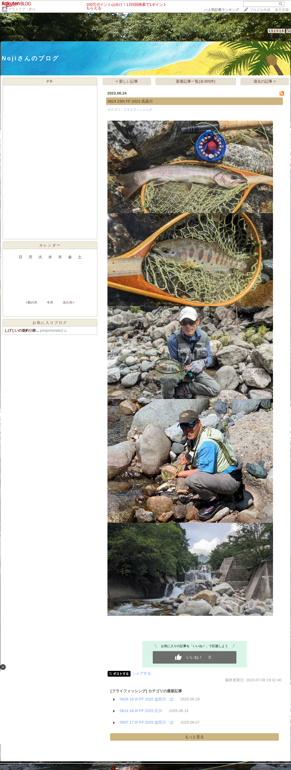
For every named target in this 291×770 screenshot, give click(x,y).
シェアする (141, 673)
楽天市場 (282, 10)
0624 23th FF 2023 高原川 (129, 101)
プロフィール (37, 37)
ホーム (7, 37)
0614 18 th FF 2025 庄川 (141, 711)
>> (221, 10)
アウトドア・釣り (22, 9)
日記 (20, 37)
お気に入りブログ (50, 323)
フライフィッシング (137, 109)
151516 (276, 31)
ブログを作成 (259, 10)
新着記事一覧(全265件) (195, 81)
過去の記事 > (265, 81)
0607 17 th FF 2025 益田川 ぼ (146, 722)
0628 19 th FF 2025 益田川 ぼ (146, 699)
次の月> (68, 302)
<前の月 (31, 302)
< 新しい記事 (127, 81)
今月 (50, 302)
